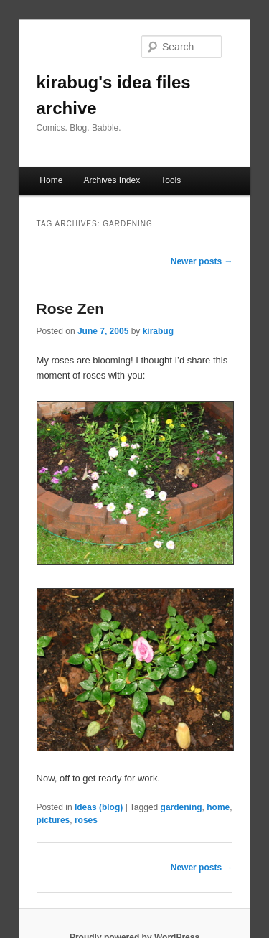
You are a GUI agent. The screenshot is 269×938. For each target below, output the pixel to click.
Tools (171, 180)
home (218, 807)
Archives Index (111, 180)
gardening (181, 807)
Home (50, 180)
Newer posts (202, 261)
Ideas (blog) (99, 807)
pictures (53, 820)
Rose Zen (71, 308)
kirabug (158, 331)
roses (86, 820)
